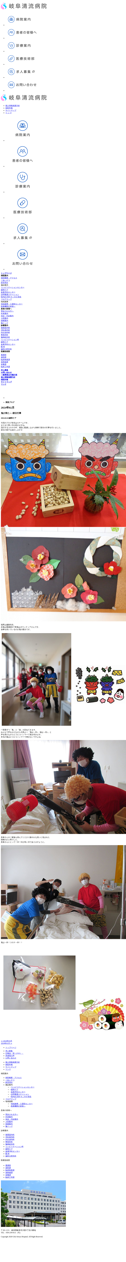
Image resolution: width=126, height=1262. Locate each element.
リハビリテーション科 (10, 340)
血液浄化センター (8, 292)
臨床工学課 (5, 367)
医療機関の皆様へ (8, 306)
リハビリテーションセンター (12, 287)
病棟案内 (4, 321)
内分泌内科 (5, 332)
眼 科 (3, 347)
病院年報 (9, 108)
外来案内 (4, 313)
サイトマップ (10, 110)
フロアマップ (6, 299)
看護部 (3, 355)
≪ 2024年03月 (6, 1041)
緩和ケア (4, 290)
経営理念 (4, 283)
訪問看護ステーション (10, 294)
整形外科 (4, 335)
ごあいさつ (5, 280)
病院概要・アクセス (9, 278)
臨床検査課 (5, 360)
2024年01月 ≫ (6, 1043)
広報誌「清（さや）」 (14, 1053)
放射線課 (4, 362)
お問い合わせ (10, 1058)
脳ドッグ (4, 323)
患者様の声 (9, 1056)
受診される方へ (7, 311)
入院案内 (4, 318)
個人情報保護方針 (12, 106)
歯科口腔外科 (6, 349)
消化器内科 (5, 330)
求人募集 (9, 1051)
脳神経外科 (5, 337)
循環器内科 (5, 328)
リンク (8, 1069)
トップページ (10, 1047)
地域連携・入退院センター (12, 304)
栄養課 (3, 364)
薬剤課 (3, 357)
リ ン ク (8, 113)
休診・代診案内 (7, 316)
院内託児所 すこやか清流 (11, 297)
